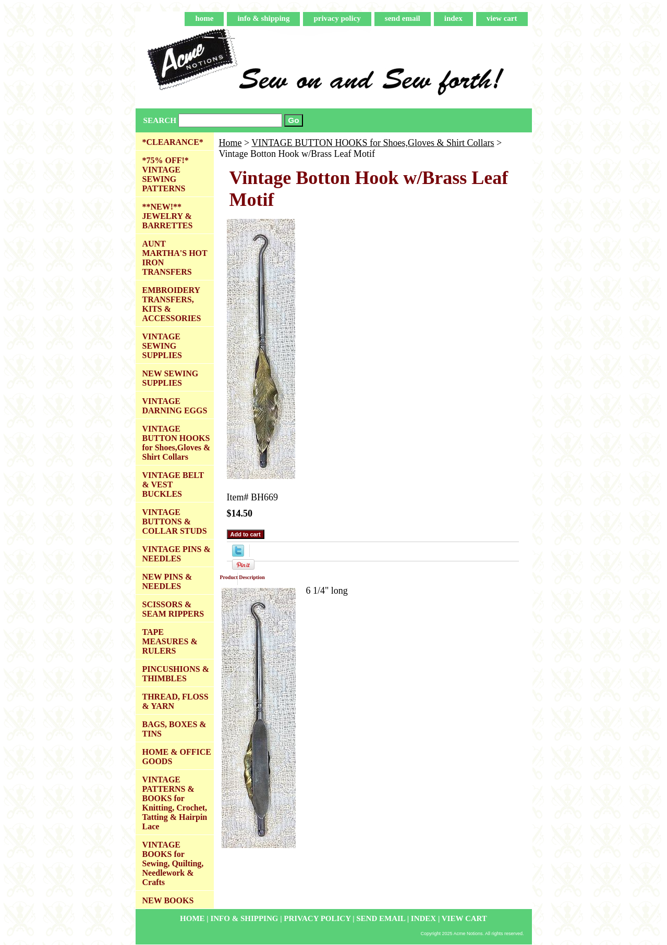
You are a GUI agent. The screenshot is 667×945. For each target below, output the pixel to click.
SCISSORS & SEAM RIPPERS (173, 609)
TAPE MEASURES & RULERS (170, 641)
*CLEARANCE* (172, 142)
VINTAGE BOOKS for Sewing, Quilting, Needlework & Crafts (173, 863)
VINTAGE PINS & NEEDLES (176, 554)
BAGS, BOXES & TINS (174, 729)
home (204, 18)
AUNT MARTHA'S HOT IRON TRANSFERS (175, 257)
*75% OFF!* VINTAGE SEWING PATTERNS (165, 174)
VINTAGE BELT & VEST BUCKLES (173, 484)
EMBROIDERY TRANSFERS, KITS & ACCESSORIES (171, 304)
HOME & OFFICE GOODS (176, 756)
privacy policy (336, 18)
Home (230, 143)
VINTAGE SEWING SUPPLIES (162, 346)
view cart (502, 18)
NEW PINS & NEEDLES (167, 581)
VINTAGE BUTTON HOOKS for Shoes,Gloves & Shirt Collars (372, 143)
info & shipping (263, 18)
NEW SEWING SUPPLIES (170, 378)
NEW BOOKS (168, 900)
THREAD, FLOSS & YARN (175, 701)
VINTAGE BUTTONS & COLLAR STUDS (174, 521)
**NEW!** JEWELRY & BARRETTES (167, 216)
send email (402, 18)
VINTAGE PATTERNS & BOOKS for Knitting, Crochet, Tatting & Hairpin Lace (175, 803)
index (453, 18)
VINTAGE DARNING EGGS (175, 406)
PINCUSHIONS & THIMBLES (175, 674)
